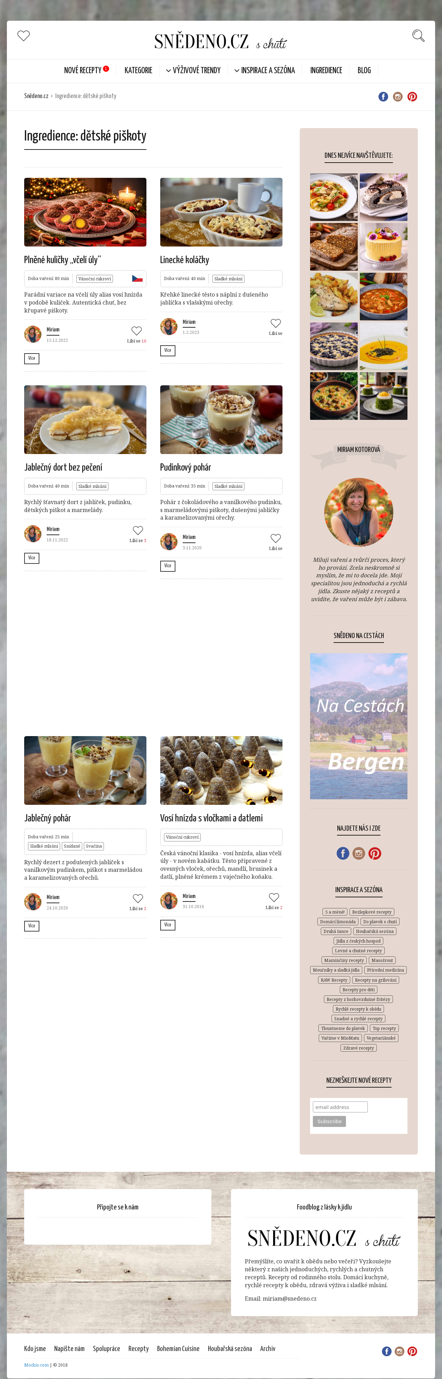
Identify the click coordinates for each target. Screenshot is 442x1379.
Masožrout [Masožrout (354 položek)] (382, 960)
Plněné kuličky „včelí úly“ (62, 260)
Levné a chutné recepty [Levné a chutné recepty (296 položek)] (358, 951)
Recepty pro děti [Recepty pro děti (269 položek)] (359, 990)
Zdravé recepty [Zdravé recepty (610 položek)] (358, 1048)
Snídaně (72, 846)
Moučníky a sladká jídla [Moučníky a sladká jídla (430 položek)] (336, 970)
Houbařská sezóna (230, 1349)
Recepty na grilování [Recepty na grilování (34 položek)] (375, 980)
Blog (364, 71)
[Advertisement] (153, 657)
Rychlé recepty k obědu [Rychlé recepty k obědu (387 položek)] (358, 1009)
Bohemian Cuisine (178, 1349)
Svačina (94, 846)
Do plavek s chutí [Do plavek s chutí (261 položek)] (380, 922)
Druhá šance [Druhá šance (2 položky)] (336, 931)
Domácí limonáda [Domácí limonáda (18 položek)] (338, 922)
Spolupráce (106, 1349)
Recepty (138, 1349)
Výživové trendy (197, 71)
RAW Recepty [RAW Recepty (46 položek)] (334, 980)
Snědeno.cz (36, 96)
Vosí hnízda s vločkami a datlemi (211, 818)
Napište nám (69, 1349)
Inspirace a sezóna (268, 71)
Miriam (53, 330)
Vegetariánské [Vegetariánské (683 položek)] (381, 1038)
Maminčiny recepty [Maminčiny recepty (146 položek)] (344, 960)
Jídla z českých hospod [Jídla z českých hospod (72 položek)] (358, 941)
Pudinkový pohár (185, 468)
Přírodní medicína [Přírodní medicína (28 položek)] (385, 970)
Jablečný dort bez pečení (63, 468)
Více (31, 358)
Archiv (268, 1349)
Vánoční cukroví (94, 279)
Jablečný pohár (47, 818)
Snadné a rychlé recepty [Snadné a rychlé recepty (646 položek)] (358, 1019)
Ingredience (326, 71)
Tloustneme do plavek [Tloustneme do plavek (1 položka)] (343, 1028)
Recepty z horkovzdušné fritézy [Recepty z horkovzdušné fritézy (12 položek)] (358, 999)
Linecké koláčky (184, 260)
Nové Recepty (83, 71)
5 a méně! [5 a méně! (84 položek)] (335, 912)
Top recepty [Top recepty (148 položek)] (384, 1028)
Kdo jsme (35, 1349)
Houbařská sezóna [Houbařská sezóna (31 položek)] (375, 931)
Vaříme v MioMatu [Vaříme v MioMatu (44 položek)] (340, 1038)
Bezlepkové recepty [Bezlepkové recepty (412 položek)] (372, 912)
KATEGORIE (138, 71)
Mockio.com (36, 1365)
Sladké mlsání (228, 279)
